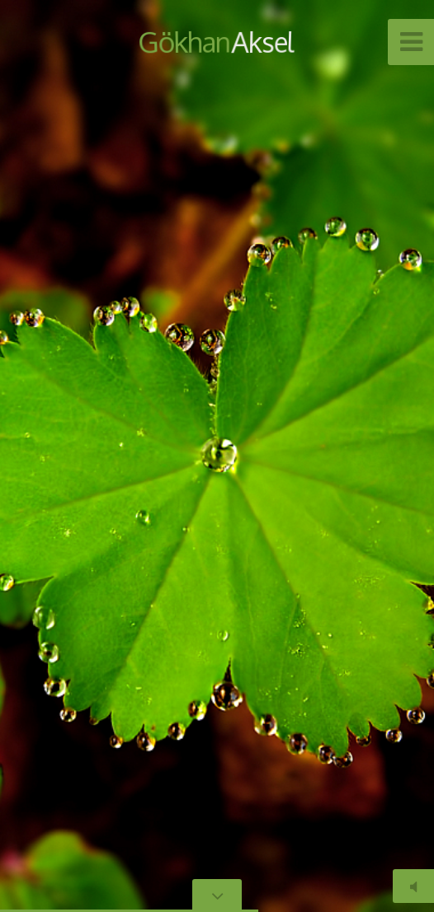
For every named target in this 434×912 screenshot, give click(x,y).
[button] (49, 456)
